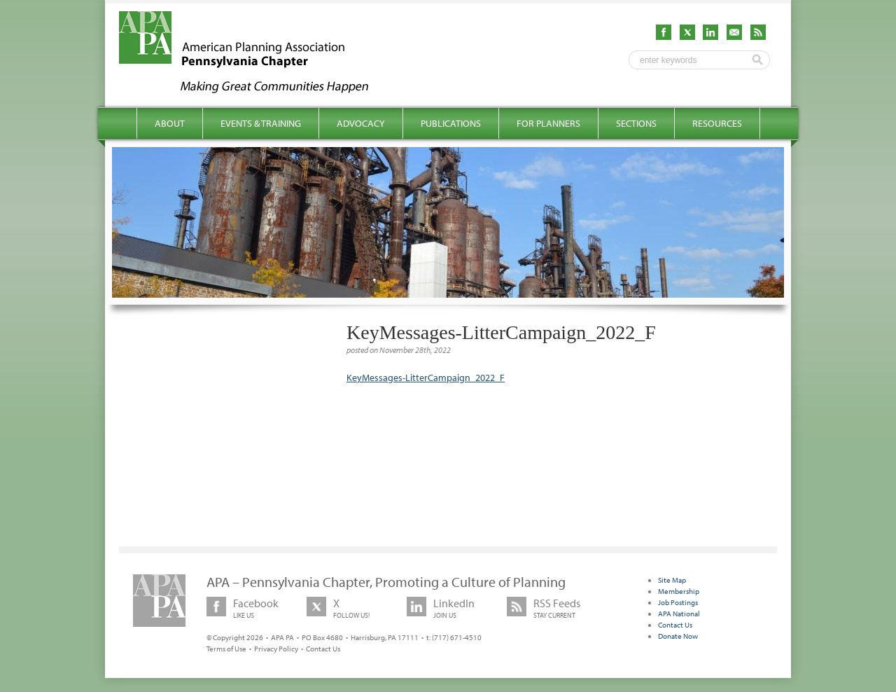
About (170, 123)
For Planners (548, 123)
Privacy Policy (276, 648)
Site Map (672, 580)
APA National (679, 613)
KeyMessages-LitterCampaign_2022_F (425, 377)
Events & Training (260, 123)
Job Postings (678, 602)
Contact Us (323, 648)
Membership (678, 591)
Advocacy (361, 123)
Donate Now (678, 636)
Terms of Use (226, 648)
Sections (636, 123)
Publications (451, 123)
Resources (717, 123)
